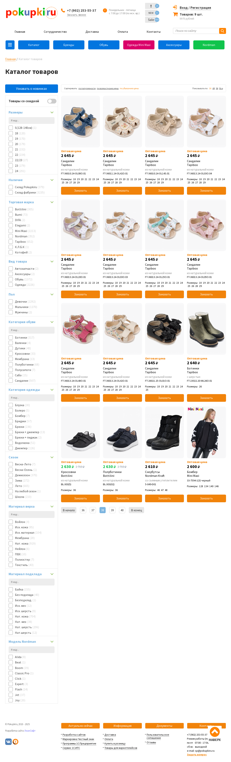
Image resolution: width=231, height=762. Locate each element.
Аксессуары (174, 45)
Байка (22, 589)
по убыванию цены (129, 88)
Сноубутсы (164, 474)
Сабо (21, 375)
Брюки (23, 427)
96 (217, 88)
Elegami (22, 225)
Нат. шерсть (27, 627)
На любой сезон (28, 491)
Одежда (24, 285)
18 (20, 133)
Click (20, 678)
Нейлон (22, 549)
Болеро (22, 410)
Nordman (209, 45)
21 (20, 149)
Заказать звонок (76, 14)
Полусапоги (25, 370)
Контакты (154, 31)
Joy (20, 700)
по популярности (87, 88)
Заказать (80, 190)
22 (20, 155)
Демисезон (26, 475)
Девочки (25, 301)
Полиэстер (24, 559)
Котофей (23, 252)
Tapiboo (24, 241)
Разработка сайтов (74, 734)
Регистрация (200, 7)
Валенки (23, 343)
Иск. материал (28, 532)
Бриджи (23, 421)
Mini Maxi (25, 231)
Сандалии (25, 380)
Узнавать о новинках (31, 88)
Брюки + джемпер (30, 432)
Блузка (22, 405)
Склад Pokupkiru (29, 187)
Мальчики (26, 307)
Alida (20, 657)
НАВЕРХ (215, 739)
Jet (20, 695)
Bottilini (24, 209)
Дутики (23, 348)
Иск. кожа (24, 527)
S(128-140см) (25, 128)
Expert (21, 684)
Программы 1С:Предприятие (79, 743)
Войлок (22, 522)
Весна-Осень (26, 470)
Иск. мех (23, 606)
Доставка (92, 31)
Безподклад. (25, 600)
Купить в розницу (115, 743)
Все (221, 88)
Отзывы (151, 742)
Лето (22, 486)
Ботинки (24, 337)
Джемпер (25, 448)
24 (20, 171)
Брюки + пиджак (28, 437)
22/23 (21, 160)
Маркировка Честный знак (78, 739)
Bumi (21, 214)
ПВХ (20, 554)
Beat (20, 662)
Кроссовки (25, 353)
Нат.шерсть (26, 633)
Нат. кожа (25, 543)
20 (20, 144)
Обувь (104, 45)
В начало (69, 510)
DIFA (20, 220)
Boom (22, 668)
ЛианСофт (29, 730)
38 (102, 510)
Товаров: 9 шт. (191, 14)
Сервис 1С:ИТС (71, 748)
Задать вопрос (197, 754)
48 (213, 88)
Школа (23, 497)
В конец (136, 510)
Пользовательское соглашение (158, 736)
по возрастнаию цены (108, 88)
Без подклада (27, 595)
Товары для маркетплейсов (120, 748)
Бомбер (22, 416)
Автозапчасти (26, 268)
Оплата (123, 31)
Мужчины (23, 312)
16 (210, 88)
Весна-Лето (25, 464)
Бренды (68, 45)
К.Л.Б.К (22, 247)
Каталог (33, 45)
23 (20, 165)
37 (92, 510)
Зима (22, 480)
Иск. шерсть (25, 611)
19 (20, 138)
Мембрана (25, 359)
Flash (21, 689)
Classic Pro (24, 673)
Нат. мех (23, 622)
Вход (184, 7)
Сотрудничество (55, 31)
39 (112, 510)
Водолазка (25, 443)
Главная (20, 31)
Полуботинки (27, 364)
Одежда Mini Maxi (138, 45)
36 (83, 510)
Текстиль (24, 565)
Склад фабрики (30, 192)
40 (122, 510)
